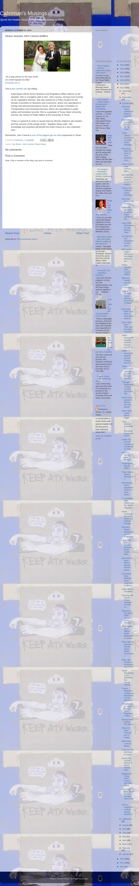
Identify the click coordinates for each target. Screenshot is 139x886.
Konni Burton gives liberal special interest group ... (127, 564)
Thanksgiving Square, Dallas (127, 465)
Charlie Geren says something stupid (103, 378)
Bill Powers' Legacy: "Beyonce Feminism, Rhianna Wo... (127, 255)
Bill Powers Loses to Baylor (126, 743)
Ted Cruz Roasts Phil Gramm (128, 201)
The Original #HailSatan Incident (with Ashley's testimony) (104, 172)
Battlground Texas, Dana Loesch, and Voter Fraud (127, 780)
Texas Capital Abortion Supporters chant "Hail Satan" (103, 69)
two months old (19, 89)
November (126, 97)
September (127, 819)
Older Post (82, 233)
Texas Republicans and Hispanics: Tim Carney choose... (128, 678)
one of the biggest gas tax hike (46, 135)
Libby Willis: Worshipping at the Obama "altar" (128, 228)
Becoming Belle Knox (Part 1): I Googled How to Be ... (127, 795)
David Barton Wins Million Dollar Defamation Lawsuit (127, 632)
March (125, 844)
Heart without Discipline (127, 590)
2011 (122, 866)
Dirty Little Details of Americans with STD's (127, 663)
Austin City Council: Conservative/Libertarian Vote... (128, 444)
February (126, 848)
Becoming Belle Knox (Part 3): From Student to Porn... (127, 154)
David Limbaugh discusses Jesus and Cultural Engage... (127, 517)
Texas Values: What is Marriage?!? (128, 475)
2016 (122, 80)
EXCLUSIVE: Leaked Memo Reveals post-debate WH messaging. (102, 104)
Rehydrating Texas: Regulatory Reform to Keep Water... (127, 489)
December (126, 91)
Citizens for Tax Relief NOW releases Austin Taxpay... (127, 617)
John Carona (28, 144)
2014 (122, 88)
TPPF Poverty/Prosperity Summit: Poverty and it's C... (128, 341)
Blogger (85, 879)
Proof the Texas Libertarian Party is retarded (127, 111)
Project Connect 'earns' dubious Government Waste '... (127, 298)
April (124, 840)
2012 (122, 863)
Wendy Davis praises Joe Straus (127, 721)
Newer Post (12, 233)
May (124, 836)
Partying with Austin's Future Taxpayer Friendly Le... (127, 601)
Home (47, 233)
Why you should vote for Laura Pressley (126, 283)
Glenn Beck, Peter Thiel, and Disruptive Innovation (127, 327)
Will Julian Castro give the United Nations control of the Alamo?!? (104, 240)
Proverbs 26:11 (12, 83)
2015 (122, 84)
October (126, 103)
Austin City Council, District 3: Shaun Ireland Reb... (127, 764)
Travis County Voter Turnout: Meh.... (128, 167)
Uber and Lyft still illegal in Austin (127, 752)
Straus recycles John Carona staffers (126, 269)
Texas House (40, 144)
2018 (122, 72)
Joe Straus (16, 144)
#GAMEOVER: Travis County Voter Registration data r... (127, 710)
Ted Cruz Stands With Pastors (126, 456)
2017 (122, 76)
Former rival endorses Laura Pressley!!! (127, 191)
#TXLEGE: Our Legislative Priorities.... (103, 272)
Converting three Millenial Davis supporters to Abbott (127, 579)
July (124, 829)
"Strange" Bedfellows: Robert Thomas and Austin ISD (127, 388)
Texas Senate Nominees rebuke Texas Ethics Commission (128, 649)
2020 (122, 65)
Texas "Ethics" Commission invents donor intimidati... (128, 139)
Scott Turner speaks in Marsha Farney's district (127, 402)
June (124, 833)
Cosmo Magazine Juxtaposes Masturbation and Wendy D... (128, 694)
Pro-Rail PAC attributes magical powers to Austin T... (127, 179)
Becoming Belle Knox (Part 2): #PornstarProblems (128, 314)
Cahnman (102, 409)
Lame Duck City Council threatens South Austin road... (127, 547)
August (125, 825)
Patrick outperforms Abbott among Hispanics (127, 809)
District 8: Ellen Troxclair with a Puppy (126, 732)
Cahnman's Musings (23, 13)
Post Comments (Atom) (27, 239)
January (126, 854)
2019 (122, 69)
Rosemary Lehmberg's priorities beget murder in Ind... (127, 213)
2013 (122, 859)
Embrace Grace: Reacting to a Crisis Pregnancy (128, 532)
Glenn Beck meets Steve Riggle (127, 414)
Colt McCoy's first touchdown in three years (127, 241)
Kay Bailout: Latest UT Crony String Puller (127, 124)
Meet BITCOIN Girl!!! (109, 139)
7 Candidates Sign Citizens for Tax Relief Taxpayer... (128, 503)
